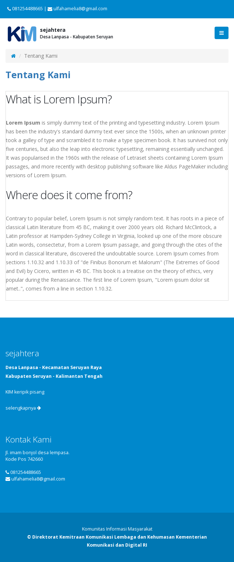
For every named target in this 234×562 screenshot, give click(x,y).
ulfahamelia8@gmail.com (38, 479)
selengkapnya (23, 408)
